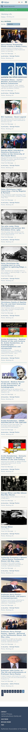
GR (22, 2)
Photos (3, 17)
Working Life (10, 58)
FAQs (2, 725)
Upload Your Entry (10, 9)
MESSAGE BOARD (6, 722)
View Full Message (8, 53)
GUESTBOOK (4, 719)
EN (19, 2)
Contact (4, 712)
